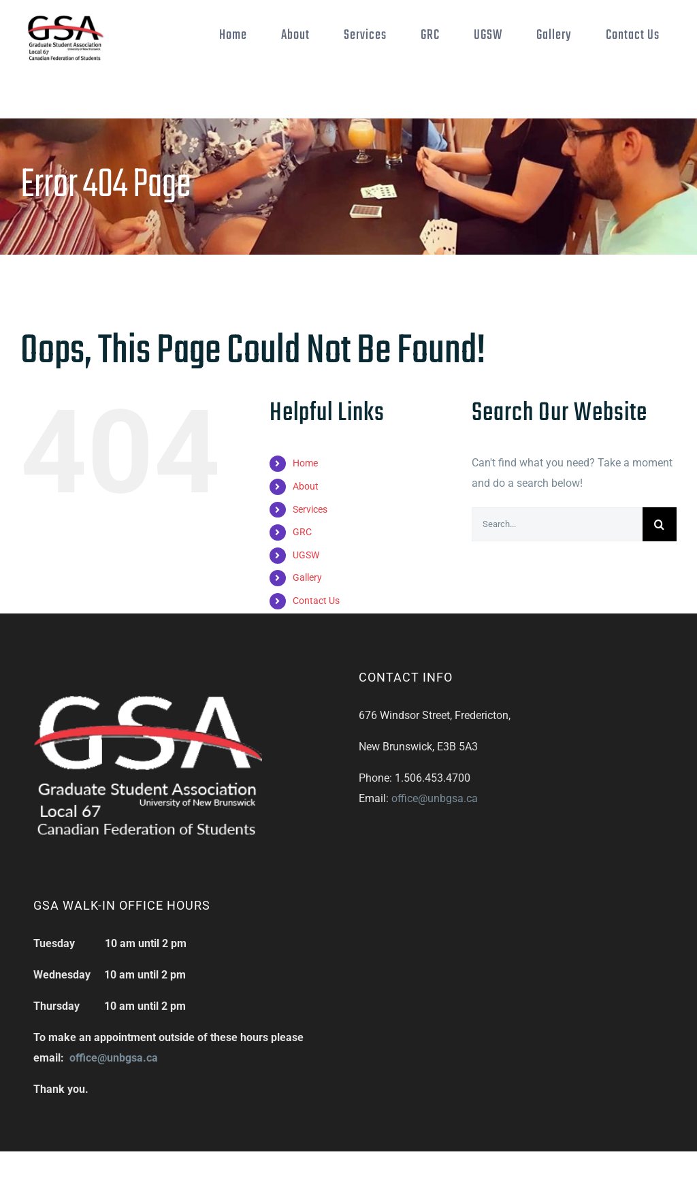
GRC (302, 531)
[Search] (660, 524)
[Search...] (557, 524)
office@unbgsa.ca (434, 798)
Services (310, 509)
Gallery (307, 577)
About (306, 486)
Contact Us (316, 600)
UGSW (306, 554)
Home (305, 463)
